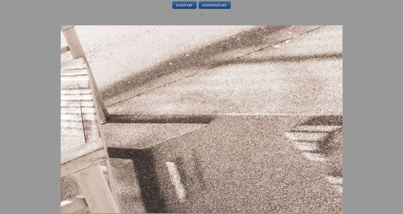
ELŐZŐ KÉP (184, 5)
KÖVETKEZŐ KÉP (215, 5)
